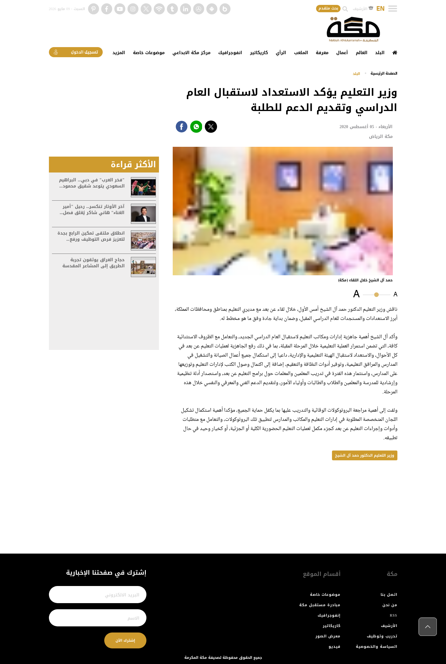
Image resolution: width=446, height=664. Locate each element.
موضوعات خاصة (149, 53)
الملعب (301, 53)
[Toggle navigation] (392, 8)
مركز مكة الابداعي (191, 53)
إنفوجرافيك (329, 615)
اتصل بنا (389, 594)
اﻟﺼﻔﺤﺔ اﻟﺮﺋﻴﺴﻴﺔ (383, 73)
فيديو (335, 646)
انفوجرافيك (230, 53)
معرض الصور (328, 636)
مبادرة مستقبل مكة (320, 605)
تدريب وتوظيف (382, 636)
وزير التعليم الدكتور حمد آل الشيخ (364, 455)
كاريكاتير (259, 53)
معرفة (322, 53)
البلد (380, 53)
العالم (361, 53)
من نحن (389, 605)
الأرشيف (363, 9)
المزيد (118, 53)
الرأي (281, 53)
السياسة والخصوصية (376, 646)
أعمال (342, 53)
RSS (393, 615)
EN (380, 9)
